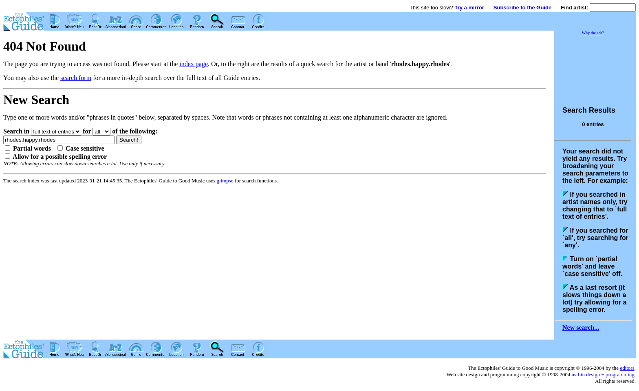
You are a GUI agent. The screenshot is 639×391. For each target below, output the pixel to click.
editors (627, 368)
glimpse (224, 181)
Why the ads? (593, 33)
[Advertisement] (595, 67)
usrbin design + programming (602, 374)
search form (75, 77)
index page (193, 63)
